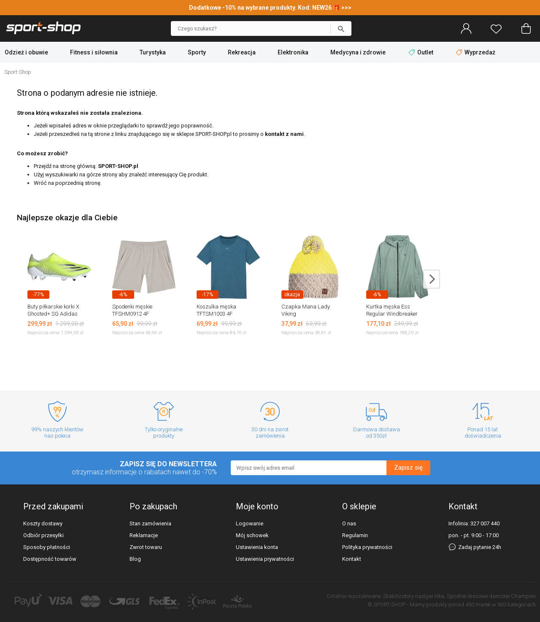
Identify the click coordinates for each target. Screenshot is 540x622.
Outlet (421, 52)
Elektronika (293, 52)
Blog (135, 559)
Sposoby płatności (46, 547)
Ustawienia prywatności (265, 559)
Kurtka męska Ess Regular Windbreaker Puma (392, 313)
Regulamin (355, 535)
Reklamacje (144, 535)
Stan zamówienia (150, 523)
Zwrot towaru (146, 547)
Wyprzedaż (475, 52)
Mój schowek (252, 535)
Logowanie (249, 523)
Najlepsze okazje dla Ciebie (67, 217)
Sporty (197, 52)
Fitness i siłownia (94, 52)
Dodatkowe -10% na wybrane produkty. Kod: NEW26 (261, 7)
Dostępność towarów (49, 559)
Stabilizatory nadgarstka (413, 596)
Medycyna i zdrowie (358, 52)
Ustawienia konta (257, 547)
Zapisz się (408, 467)
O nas (349, 523)
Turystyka (153, 52)
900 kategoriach (516, 604)
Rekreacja (242, 52)
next (431, 279)
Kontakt (351, 559)
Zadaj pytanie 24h (474, 547)
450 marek (478, 604)
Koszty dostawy (42, 523)
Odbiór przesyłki (43, 535)
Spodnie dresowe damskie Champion (491, 596)
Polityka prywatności (367, 547)
